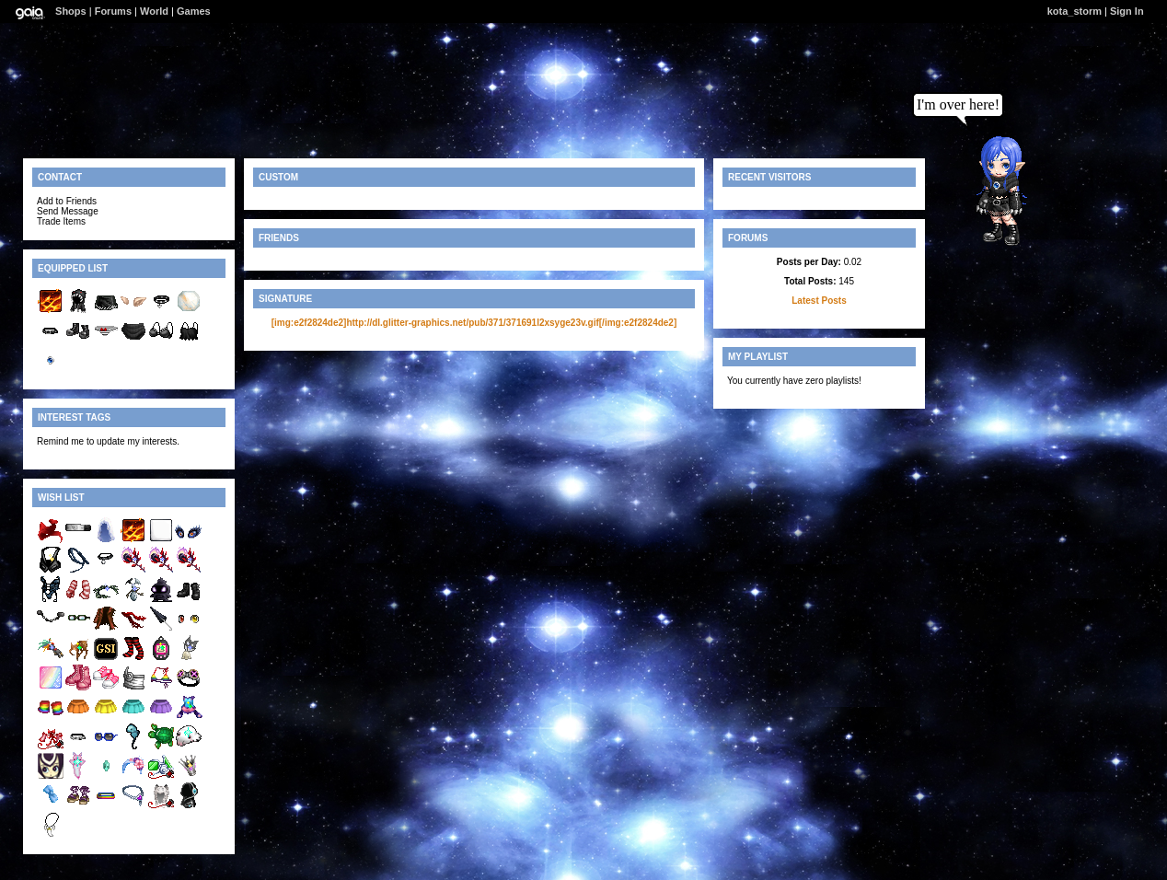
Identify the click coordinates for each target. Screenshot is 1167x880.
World (154, 11)
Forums (113, 11)
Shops (71, 11)
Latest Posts (818, 300)
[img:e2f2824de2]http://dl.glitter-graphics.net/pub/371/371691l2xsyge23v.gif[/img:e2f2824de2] (474, 323)
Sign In (1127, 11)
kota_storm (1074, 11)
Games (194, 11)
